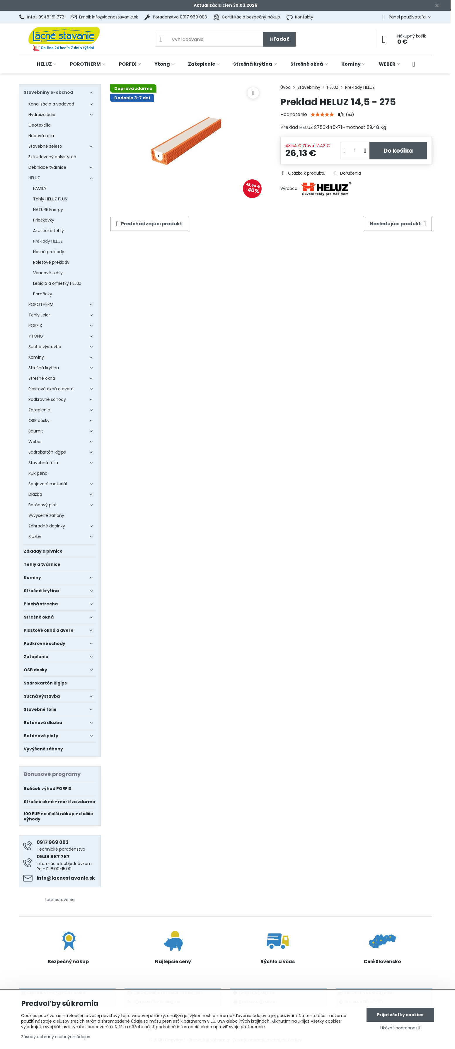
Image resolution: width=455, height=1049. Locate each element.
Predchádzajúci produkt (149, 223)
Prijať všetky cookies (400, 1015)
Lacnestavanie (60, 899)
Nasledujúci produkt (398, 223)
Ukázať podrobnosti (400, 1028)
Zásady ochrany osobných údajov (55, 1037)
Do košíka (398, 151)
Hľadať (279, 39)
